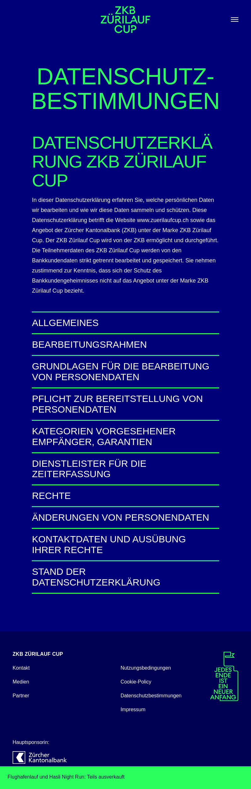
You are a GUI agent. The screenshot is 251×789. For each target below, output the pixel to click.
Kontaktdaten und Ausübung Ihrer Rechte (125, 544)
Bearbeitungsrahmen (125, 344)
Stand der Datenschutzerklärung (125, 576)
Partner (21, 695)
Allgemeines (125, 322)
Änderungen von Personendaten (125, 517)
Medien (21, 681)
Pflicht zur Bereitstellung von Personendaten (125, 404)
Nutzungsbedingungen (146, 668)
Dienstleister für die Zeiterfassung (125, 468)
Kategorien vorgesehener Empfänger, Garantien (125, 436)
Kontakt (21, 668)
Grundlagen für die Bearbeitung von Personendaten (125, 371)
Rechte (125, 495)
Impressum (133, 709)
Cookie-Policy (136, 681)
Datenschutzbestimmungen (151, 695)
